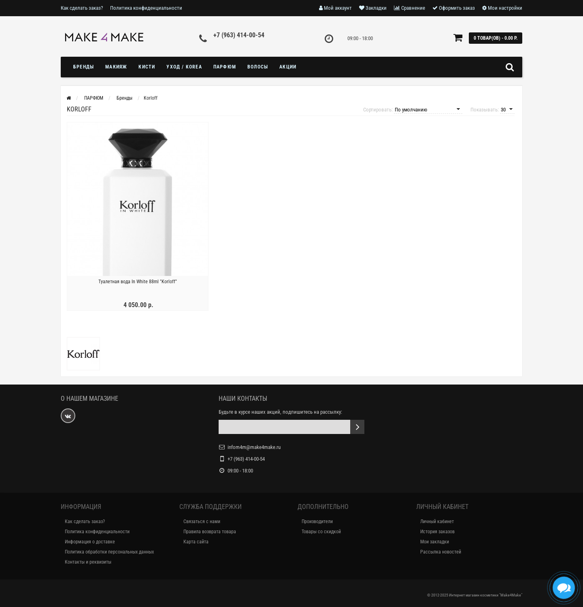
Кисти (146, 67)
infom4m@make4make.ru (254, 447)
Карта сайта (196, 542)
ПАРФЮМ (224, 67)
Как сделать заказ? (82, 8)
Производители (317, 521)
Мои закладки (434, 542)
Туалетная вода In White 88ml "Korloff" (137, 281)
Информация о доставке (90, 542)
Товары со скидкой (321, 531)
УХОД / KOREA (184, 67)
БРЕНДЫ (83, 67)
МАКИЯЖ (116, 67)
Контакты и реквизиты (88, 562)
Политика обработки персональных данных (109, 552)
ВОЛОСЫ (257, 67)
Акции (287, 67)
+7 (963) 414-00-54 (238, 35)
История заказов (437, 531)
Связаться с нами (201, 521)
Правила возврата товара (209, 531)
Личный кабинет (437, 521)
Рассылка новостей (440, 552)
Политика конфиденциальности (146, 8)
